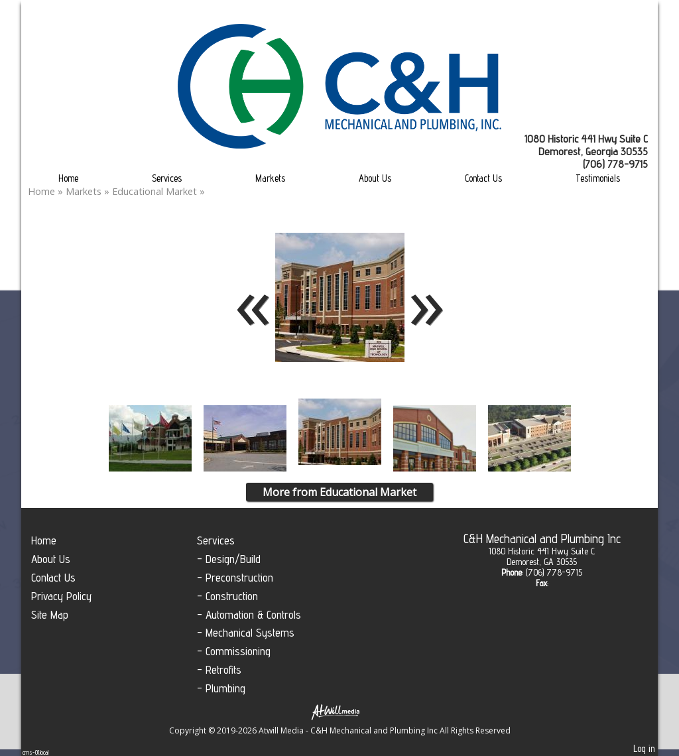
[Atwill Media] (339, 711)
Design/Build (233, 559)
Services (167, 178)
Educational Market (156, 191)
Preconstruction (239, 577)
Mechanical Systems (250, 632)
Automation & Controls (253, 614)
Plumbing (225, 688)
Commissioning (238, 651)
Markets (270, 178)
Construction (232, 596)
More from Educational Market (339, 492)
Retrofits (223, 669)
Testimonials (598, 178)
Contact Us (483, 178)
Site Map (49, 614)
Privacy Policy (61, 596)
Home (68, 178)
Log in (643, 748)
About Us (375, 178)
